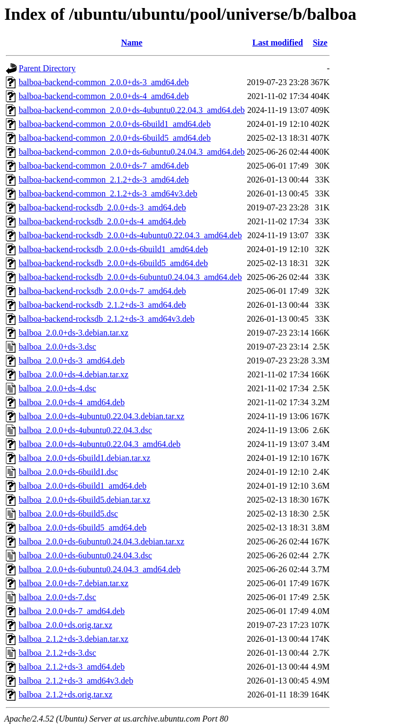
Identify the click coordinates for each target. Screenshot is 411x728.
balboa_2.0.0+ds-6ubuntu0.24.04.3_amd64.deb (99, 569)
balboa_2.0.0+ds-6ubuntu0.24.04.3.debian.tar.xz (101, 541)
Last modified (278, 42)
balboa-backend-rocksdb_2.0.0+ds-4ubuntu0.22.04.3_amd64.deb (130, 235)
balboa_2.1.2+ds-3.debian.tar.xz (73, 638)
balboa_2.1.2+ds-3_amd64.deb (72, 666)
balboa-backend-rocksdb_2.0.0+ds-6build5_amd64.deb (113, 263)
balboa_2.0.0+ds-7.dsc (57, 597)
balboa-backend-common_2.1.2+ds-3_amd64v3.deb (108, 193)
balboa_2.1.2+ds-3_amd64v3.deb (76, 680)
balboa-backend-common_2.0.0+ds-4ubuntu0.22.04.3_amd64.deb (132, 110)
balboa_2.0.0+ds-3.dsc (57, 346)
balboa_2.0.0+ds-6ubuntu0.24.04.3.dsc (85, 555)
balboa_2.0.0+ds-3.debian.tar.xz (73, 332)
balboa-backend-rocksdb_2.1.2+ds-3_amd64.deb (102, 304)
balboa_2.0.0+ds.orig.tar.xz (65, 625)
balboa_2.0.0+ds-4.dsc (57, 388)
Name (131, 42)
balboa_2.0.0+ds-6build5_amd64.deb (83, 527)
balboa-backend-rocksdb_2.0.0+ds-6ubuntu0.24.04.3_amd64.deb (130, 277)
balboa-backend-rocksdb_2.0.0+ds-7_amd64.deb (102, 290)
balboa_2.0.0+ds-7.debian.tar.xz (73, 583)
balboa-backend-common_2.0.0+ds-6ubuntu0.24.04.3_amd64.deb (132, 151)
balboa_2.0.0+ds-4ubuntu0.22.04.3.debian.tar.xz (101, 416)
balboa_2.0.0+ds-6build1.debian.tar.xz (84, 457)
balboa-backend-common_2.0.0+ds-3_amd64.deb (104, 82)
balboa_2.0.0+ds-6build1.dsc (68, 471)
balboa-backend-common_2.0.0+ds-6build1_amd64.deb (115, 123)
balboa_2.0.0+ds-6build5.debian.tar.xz (84, 499)
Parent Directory (47, 68)
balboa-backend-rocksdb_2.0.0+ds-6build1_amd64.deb (113, 249)
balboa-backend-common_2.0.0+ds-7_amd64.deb (104, 165)
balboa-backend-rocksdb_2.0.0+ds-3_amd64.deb (102, 207)
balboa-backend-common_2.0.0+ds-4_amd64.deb (104, 96)
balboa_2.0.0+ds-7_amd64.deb (72, 611)
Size (320, 42)
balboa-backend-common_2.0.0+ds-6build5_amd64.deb (115, 137)
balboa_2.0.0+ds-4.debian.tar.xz (73, 374)
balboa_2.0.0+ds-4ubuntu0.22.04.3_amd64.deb (99, 444)
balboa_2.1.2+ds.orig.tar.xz (65, 694)
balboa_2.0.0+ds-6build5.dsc (68, 513)
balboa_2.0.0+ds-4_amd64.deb (72, 402)
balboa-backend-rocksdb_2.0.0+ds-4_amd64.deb (102, 221)
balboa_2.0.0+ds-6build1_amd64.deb (83, 485)
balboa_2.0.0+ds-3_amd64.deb (72, 360)
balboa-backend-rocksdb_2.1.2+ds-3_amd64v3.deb (107, 318)
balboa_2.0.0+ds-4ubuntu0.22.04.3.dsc (85, 430)
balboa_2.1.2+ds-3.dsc (57, 652)
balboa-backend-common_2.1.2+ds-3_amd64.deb (104, 179)
